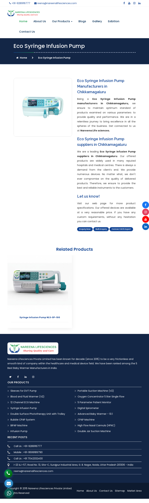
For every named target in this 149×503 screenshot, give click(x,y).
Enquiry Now (85, 229)
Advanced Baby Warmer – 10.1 (95, 418)
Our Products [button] (62, 21)
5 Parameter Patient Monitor (94, 406)
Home (23, 21)
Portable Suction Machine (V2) (96, 395)
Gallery (97, 21)
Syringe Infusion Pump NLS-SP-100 (40, 321)
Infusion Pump (19, 435)
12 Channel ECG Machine (25, 406)
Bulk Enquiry (103, 229)
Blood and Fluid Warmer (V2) (27, 401)
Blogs (82, 21)
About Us (39, 21)
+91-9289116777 (19, 3)
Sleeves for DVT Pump (24, 395)
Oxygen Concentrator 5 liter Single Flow (101, 401)
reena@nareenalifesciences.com (55, 3)
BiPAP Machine (19, 430)
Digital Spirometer (88, 412)
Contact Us (27, 32)
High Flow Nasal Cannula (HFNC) (96, 430)
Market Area (134, 495)
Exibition (113, 21)
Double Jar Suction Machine (94, 435)
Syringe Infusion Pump (24, 412)
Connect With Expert (90, 234)
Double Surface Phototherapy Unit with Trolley (38, 418)
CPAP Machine (86, 424)
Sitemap (120, 495)
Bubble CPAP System (23, 424)
